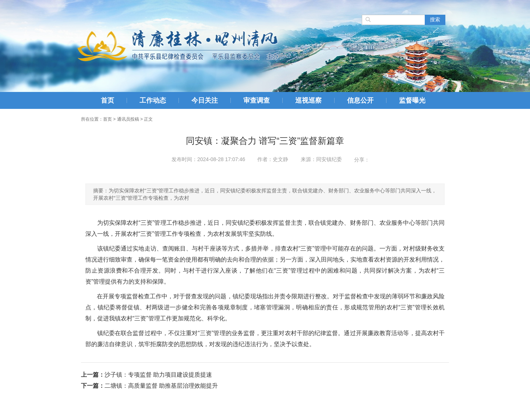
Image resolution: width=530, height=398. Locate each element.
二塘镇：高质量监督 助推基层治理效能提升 (161, 386)
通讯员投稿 (128, 119)
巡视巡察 (308, 100)
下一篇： (93, 386)
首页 (107, 100)
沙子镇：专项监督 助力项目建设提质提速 (158, 375)
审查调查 (256, 100)
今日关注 (204, 100)
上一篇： (93, 375)
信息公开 (360, 100)
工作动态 (152, 100)
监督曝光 (412, 100)
